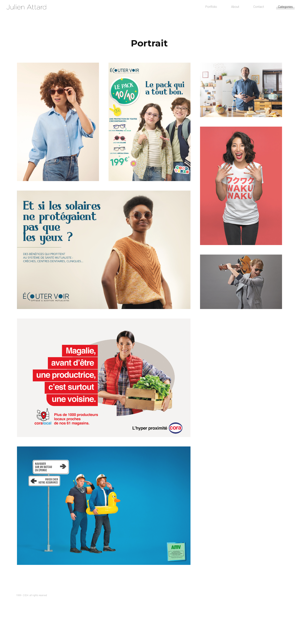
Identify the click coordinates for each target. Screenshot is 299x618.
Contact (247, 15)
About (223, 15)
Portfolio (199, 15)
